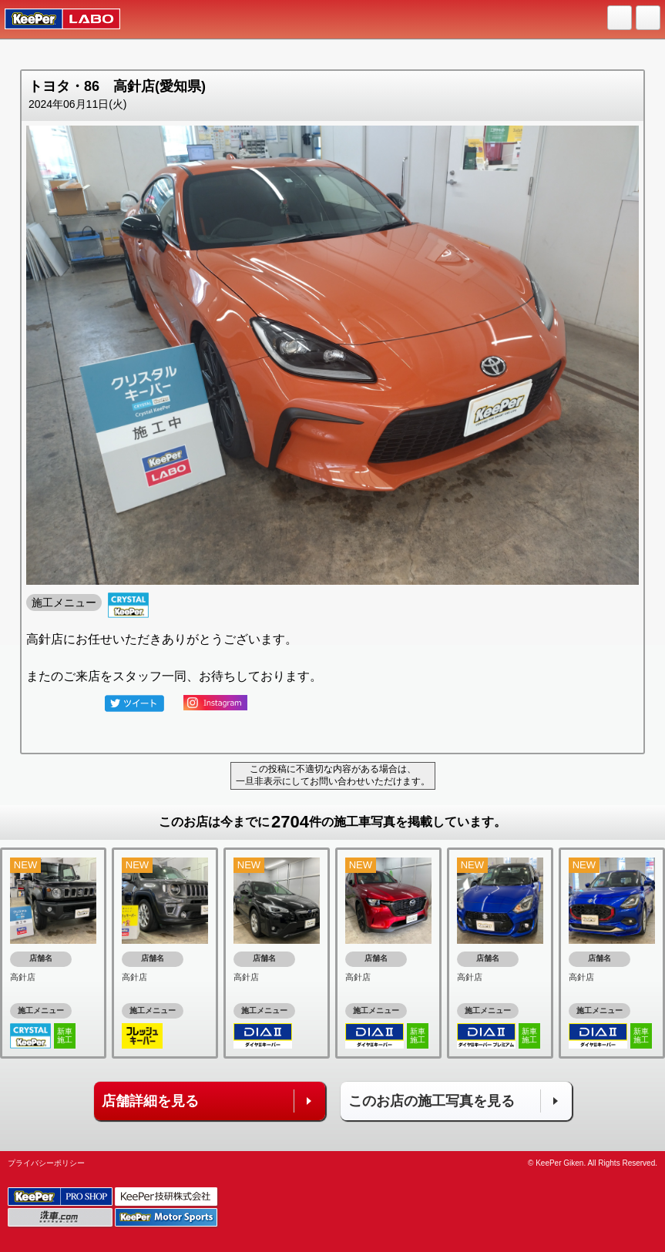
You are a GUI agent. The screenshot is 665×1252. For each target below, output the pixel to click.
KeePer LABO (55, 19)
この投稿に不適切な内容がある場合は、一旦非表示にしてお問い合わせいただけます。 (333, 775)
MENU (648, 18)
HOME (620, 18)
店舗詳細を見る (150, 1101)
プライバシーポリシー (46, 1163)
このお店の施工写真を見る (431, 1101)
